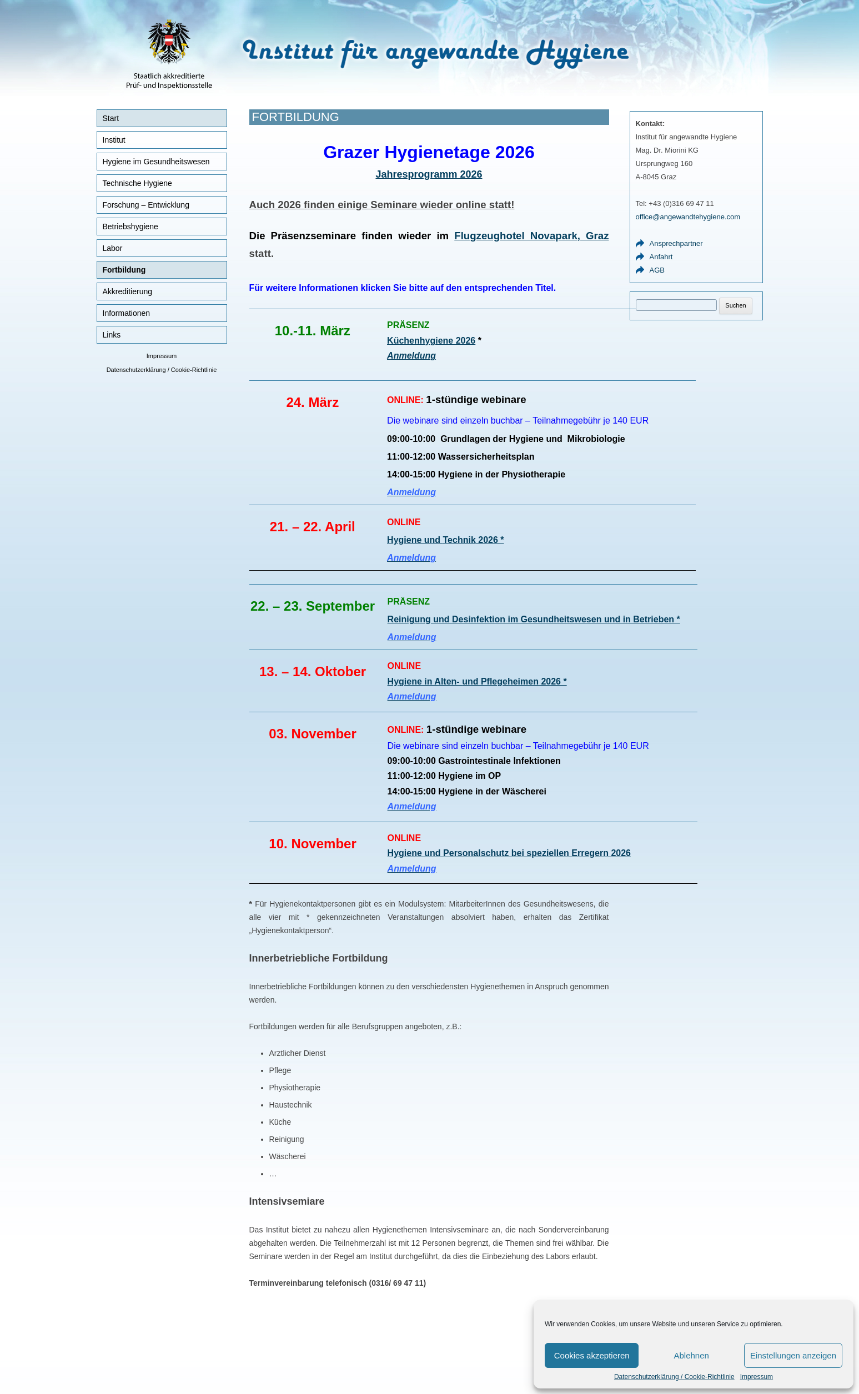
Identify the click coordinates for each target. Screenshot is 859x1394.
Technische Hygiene (137, 183)
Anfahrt (661, 257)
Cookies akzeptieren (592, 1355)
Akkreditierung (128, 291)
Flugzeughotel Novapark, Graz (531, 235)
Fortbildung (124, 269)
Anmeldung (411, 355)
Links (112, 334)
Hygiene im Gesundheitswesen (156, 161)
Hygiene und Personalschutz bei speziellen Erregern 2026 (509, 853)
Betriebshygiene (130, 226)
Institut (114, 139)
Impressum (756, 1376)
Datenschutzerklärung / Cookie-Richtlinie (674, 1376)
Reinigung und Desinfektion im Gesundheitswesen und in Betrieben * (534, 619)
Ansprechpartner (676, 243)
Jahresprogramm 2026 (428, 174)
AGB (657, 270)
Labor (113, 248)
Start (111, 118)
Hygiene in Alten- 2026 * (477, 681)
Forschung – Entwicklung (146, 204)
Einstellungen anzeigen (793, 1355)
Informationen (126, 313)
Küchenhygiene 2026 (431, 340)
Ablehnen (691, 1355)
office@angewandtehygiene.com (688, 217)
